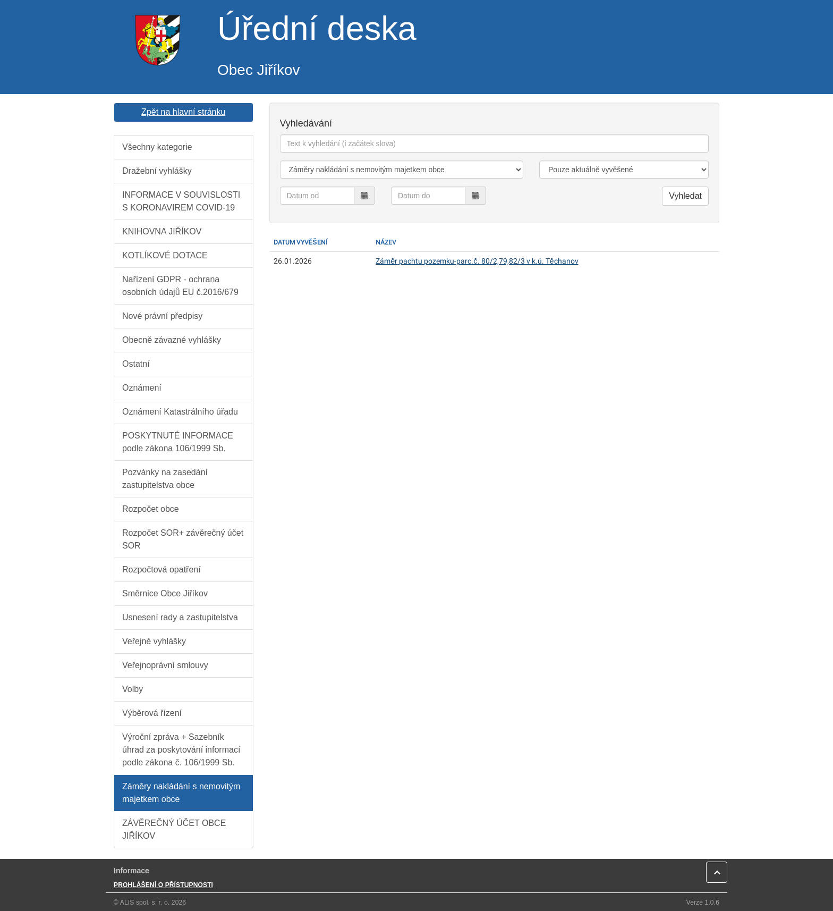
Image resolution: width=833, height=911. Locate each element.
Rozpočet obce (150, 508)
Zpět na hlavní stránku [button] (183, 111)
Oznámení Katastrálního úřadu (180, 411)
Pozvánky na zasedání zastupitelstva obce (165, 479)
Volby (132, 689)
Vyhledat (685, 195)
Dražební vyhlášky (157, 170)
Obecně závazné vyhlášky (171, 339)
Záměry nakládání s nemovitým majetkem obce (181, 793)
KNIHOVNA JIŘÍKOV (161, 231)
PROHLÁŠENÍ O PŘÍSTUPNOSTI (163, 885)
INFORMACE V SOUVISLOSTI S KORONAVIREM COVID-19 (181, 201)
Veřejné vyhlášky (154, 641)
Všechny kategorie (157, 146)
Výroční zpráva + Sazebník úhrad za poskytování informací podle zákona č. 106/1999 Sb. (181, 749)
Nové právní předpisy (162, 315)
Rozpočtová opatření (161, 569)
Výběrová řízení (152, 713)
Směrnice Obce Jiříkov (165, 593)
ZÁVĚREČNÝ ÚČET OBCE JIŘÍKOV (174, 829)
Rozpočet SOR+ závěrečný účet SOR (182, 539)
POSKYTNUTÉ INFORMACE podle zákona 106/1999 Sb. (177, 442)
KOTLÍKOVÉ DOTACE (165, 255)
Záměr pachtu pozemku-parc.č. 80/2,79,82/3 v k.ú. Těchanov (477, 261)
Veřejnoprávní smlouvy (165, 665)
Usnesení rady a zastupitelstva (180, 617)
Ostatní (136, 363)
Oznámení (142, 387)
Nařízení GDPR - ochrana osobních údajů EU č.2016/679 (180, 286)
